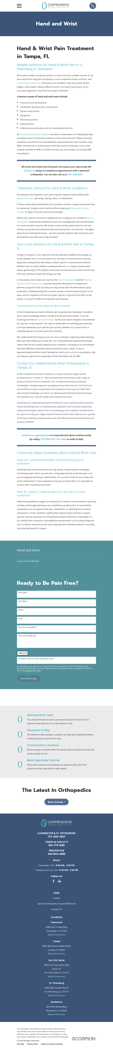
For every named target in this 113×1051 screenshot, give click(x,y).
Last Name (22, 601)
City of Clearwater (66, 279)
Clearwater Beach (46, 319)
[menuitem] (56, 561)
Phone (20, 610)
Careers (56, 898)
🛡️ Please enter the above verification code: (36, 659)
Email (20, 619)
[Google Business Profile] (59, 881)
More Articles (56, 802)
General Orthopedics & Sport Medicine (57, 903)
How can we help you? (27, 636)
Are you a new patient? (27, 627)
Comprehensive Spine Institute (35, 134)
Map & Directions (56, 934)
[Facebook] (53, 881)
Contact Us (56, 909)
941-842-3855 (56, 854)
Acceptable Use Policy (32, 671)
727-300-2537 (56, 836)
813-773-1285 (56, 845)
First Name (22, 593)
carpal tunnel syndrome (29, 83)
